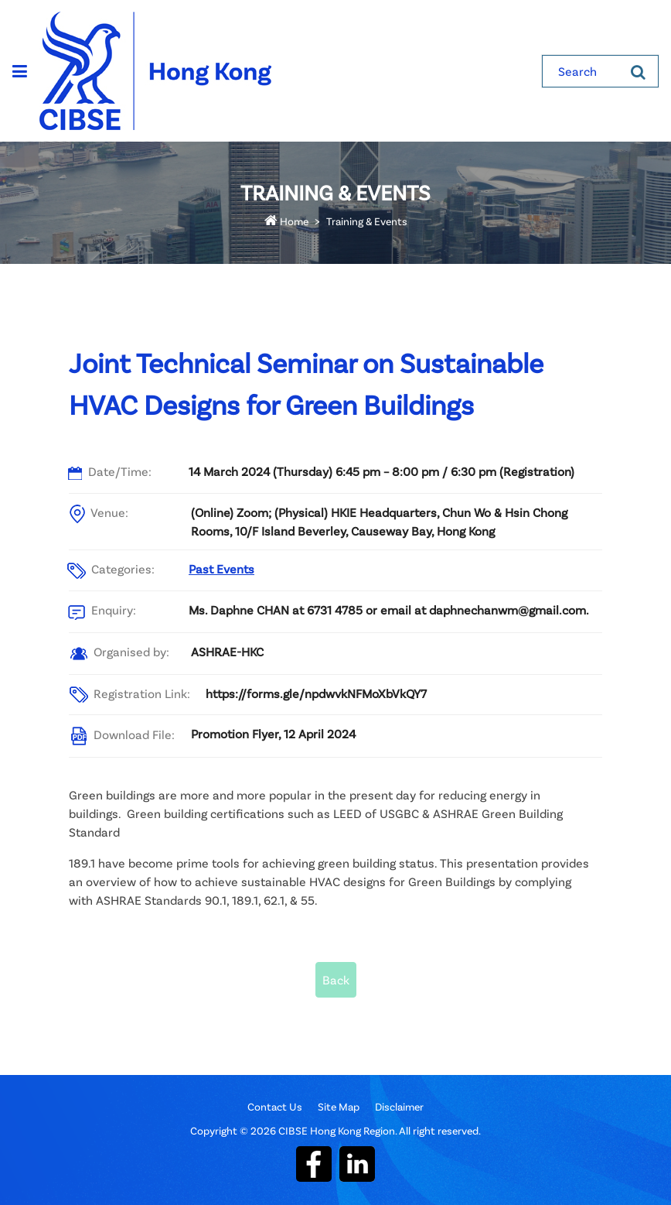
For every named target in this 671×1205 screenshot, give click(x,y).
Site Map (338, 1106)
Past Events (221, 568)
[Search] (638, 71)
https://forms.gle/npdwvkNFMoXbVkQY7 (316, 693)
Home (286, 221)
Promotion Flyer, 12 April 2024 (273, 733)
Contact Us (274, 1106)
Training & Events (366, 221)
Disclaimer (399, 1106)
